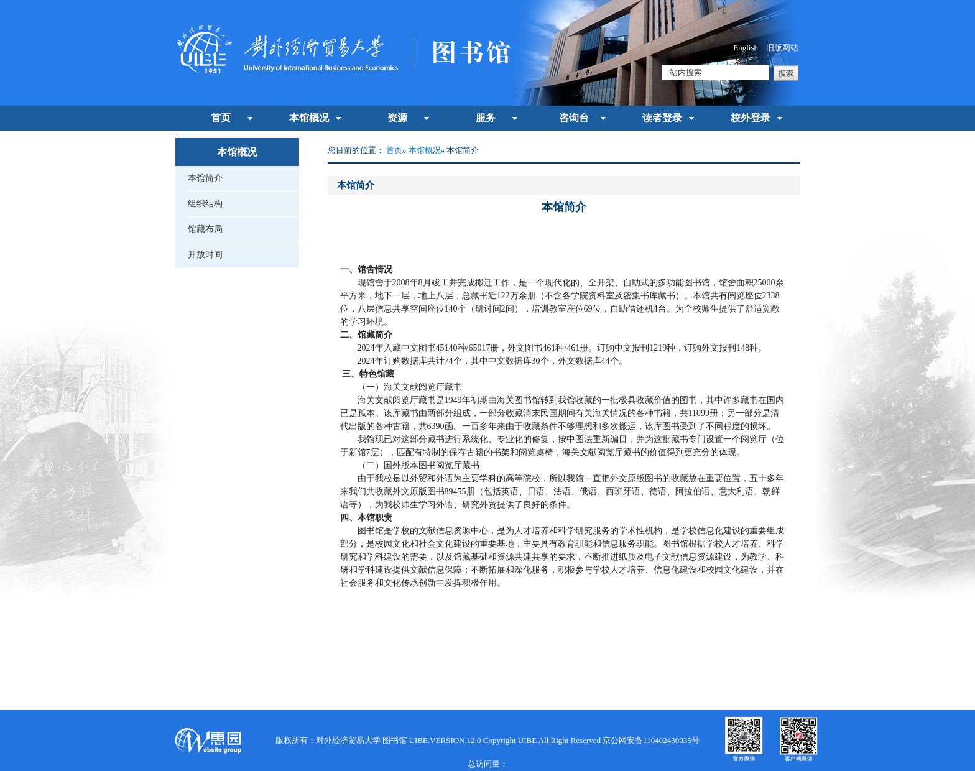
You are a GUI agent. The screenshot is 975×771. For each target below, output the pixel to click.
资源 (397, 118)
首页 (221, 118)
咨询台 (574, 118)
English (745, 47)
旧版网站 (782, 47)
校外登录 (750, 118)
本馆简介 (205, 178)
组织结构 (205, 203)
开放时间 (205, 254)
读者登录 (662, 118)
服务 (486, 118)
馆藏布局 (205, 229)
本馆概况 (309, 118)
